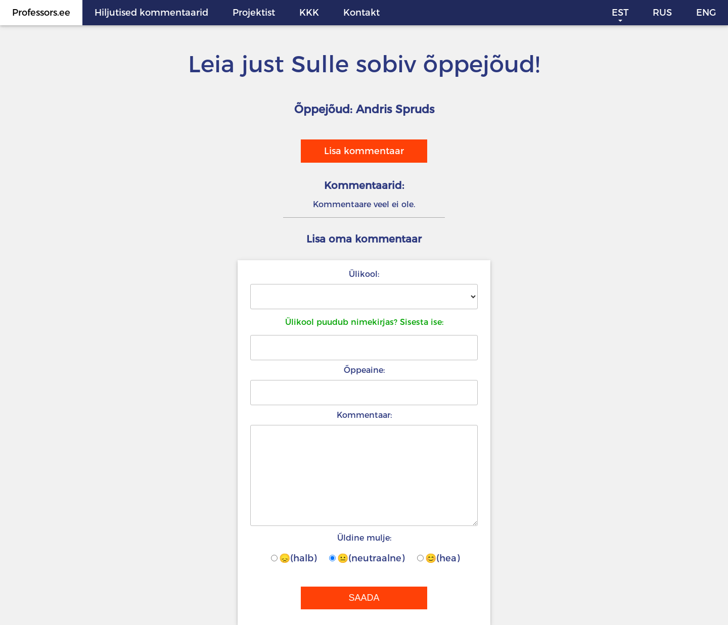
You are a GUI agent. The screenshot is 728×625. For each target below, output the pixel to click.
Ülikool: (364, 274)
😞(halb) (293, 558)
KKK (309, 12)
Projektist (254, 12)
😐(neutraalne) (366, 558)
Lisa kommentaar (364, 151)
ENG (706, 12)
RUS (662, 12)
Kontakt (361, 12)
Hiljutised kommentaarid (151, 12)
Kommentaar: (364, 415)
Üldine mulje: (364, 538)
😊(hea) (438, 558)
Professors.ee (41, 12)
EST (620, 12)
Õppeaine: (364, 370)
